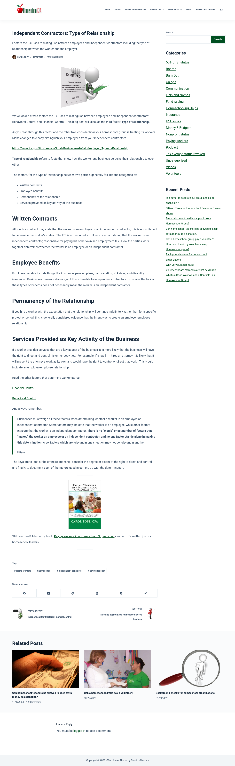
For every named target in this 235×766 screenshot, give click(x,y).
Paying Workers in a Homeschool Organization (84, 536)
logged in (79, 730)
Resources (175, 10)
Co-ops (171, 82)
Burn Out (172, 75)
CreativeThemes (140, 760)
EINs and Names (178, 95)
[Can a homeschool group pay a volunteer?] (117, 669)
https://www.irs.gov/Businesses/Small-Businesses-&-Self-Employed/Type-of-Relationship (70, 148)
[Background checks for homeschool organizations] (189, 669)
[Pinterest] (73, 593)
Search (169, 32)
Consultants (157, 10)
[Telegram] (145, 593)
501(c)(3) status (177, 62)
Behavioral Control (24, 398)
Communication (177, 88)
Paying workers (55, 57)
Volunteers (173, 174)
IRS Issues (173, 121)
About (117, 10)
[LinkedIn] (97, 593)
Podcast (172, 147)
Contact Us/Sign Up (205, 10)
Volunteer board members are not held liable (191, 270)
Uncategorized (176, 160)
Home (107, 10)
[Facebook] (24, 593)
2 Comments (34, 702)
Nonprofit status (177, 134)
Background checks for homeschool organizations (185, 693)
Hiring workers (22, 571)
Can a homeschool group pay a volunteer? (190, 239)
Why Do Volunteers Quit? (180, 264)
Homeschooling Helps (182, 108)
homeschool (44, 571)
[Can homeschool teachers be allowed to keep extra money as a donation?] (45, 669)
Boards (171, 69)
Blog (188, 10)
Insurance (173, 115)
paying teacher (96, 571)
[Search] (221, 10)
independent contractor (69, 571)
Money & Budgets (178, 128)
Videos (171, 167)
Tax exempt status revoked (185, 154)
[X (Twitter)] (49, 593)
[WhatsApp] (121, 593)
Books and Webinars (135, 10)
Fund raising (175, 102)
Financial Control (23, 388)
